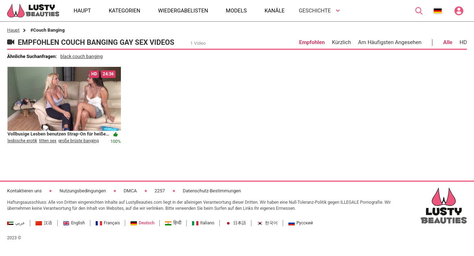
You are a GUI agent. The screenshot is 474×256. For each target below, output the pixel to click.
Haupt (13, 30)
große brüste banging (78, 141)
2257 (160, 190)
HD (463, 42)
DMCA (130, 190)
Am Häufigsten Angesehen (389, 42)
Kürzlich (341, 42)
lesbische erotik (22, 141)
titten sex (48, 141)
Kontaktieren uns (24, 190)
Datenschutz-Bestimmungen (212, 190)
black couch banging (81, 56)
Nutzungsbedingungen (82, 190)
